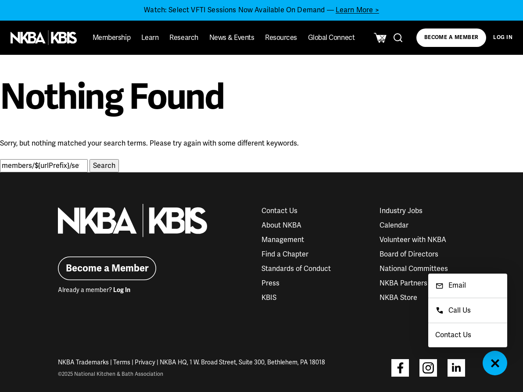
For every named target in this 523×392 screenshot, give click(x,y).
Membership (111, 37)
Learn (150, 37)
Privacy (145, 362)
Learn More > (357, 10)
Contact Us (279, 211)
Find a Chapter (285, 254)
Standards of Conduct (296, 268)
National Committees (414, 268)
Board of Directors (409, 254)
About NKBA (281, 225)
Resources (281, 37)
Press (270, 283)
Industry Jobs (401, 211)
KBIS (269, 297)
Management (283, 239)
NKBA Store (398, 297)
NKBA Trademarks (83, 362)
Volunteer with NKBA (413, 239)
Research (183, 37)
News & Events (231, 37)
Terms (121, 362)
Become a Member (451, 37)
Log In (502, 37)
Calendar (394, 225)
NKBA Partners (403, 283)
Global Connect (331, 37)
